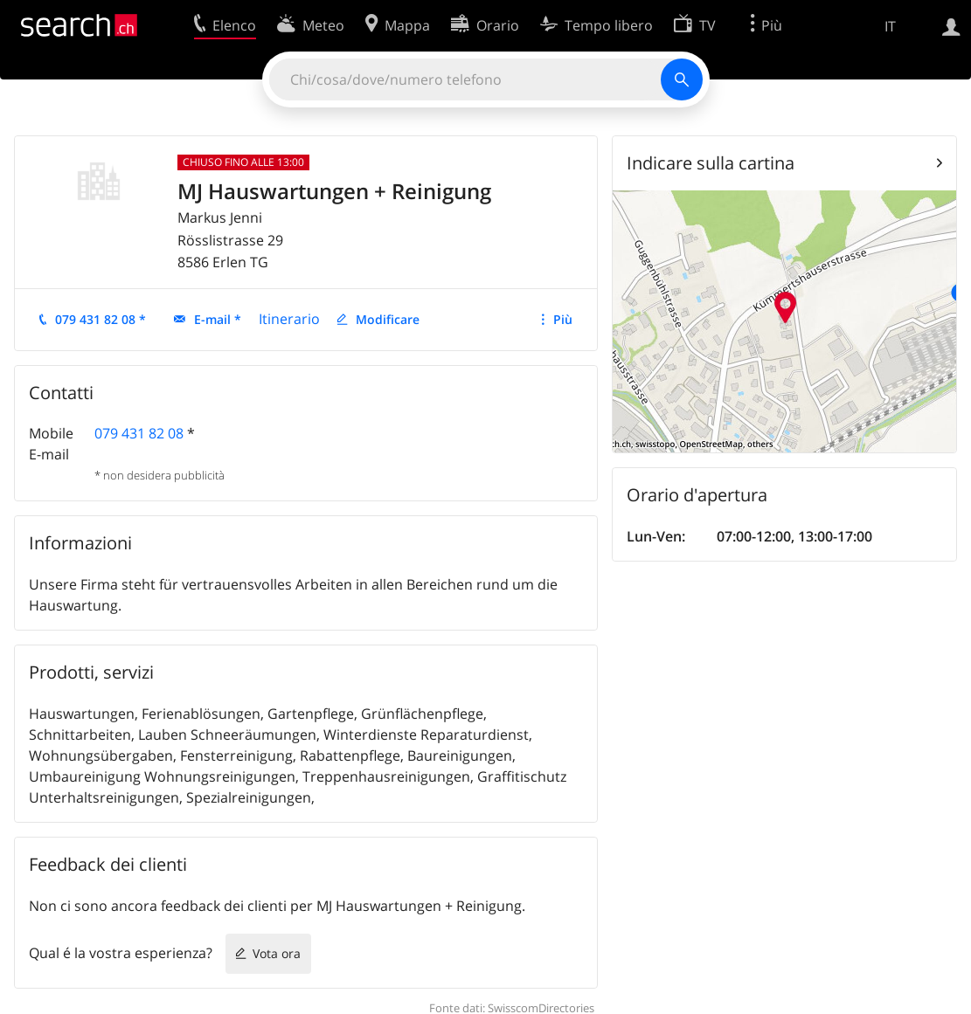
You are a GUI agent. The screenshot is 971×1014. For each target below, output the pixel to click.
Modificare (388, 319)
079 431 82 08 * (100, 319)
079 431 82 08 (139, 433)
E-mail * (217, 319)
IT (890, 26)
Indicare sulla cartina (710, 163)
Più (562, 319)
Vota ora (277, 953)
